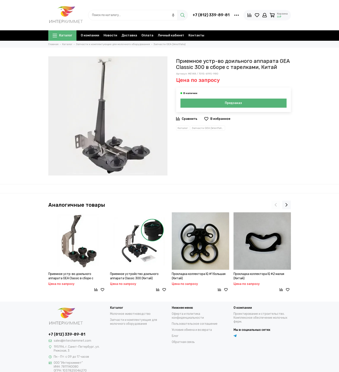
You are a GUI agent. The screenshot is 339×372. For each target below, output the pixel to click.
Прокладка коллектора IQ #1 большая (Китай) (198, 276)
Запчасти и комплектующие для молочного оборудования (133, 322)
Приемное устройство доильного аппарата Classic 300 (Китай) (134, 276)
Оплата (147, 35)
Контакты (196, 35)
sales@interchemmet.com (72, 341)
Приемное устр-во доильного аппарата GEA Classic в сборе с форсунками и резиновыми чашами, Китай (74, 276)
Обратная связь (183, 342)
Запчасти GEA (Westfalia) (208, 128)
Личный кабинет (171, 35)
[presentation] (275, 205)
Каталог (62, 35)
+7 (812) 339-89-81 (211, 15)
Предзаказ (233, 103)
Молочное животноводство (130, 314)
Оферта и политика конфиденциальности (188, 316)
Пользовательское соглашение (194, 324)
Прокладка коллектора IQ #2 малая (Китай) (259, 276)
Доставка (129, 35)
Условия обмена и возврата (192, 330)
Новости (110, 35)
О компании (90, 35)
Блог (175, 336)
